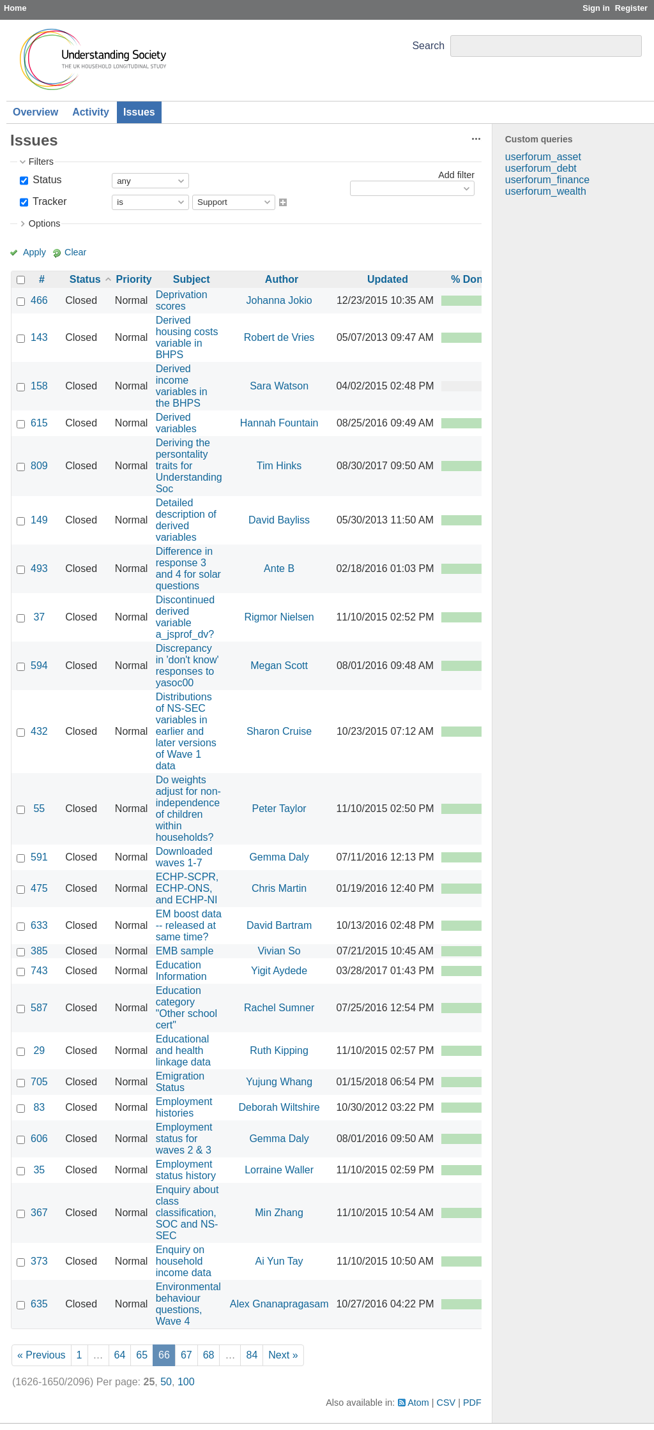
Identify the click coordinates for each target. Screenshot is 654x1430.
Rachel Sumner (279, 1007)
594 (39, 665)
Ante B (279, 568)
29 (39, 1050)
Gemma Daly (278, 857)
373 (39, 1261)
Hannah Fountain (279, 423)
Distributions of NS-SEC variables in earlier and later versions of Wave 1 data (186, 731)
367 (39, 1212)
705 (39, 1081)
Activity (90, 112)
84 (251, 1355)
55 (39, 808)
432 (39, 731)
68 (209, 1355)
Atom (418, 1402)
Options (45, 223)
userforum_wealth (545, 191)
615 (39, 423)
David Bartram (279, 925)
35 (39, 1169)
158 (39, 385)
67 (186, 1355)
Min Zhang (279, 1212)
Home (15, 8)
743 (39, 970)
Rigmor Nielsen (279, 617)
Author (281, 279)
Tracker (48, 201)
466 (39, 300)
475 (39, 888)
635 (39, 1303)
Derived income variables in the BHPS (182, 386)
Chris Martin (279, 888)
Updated (387, 279)
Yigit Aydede (279, 970)
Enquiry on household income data (183, 1261)
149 (39, 520)
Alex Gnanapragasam (279, 1303)
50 (166, 1381)
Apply (34, 252)
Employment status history (186, 1170)
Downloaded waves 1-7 (184, 857)
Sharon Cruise (279, 731)
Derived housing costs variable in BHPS (187, 337)
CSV (446, 1402)
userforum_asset (543, 156)
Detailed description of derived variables (186, 520)
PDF (472, 1402)
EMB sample (185, 950)
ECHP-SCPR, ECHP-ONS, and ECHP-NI (187, 888)
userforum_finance (547, 179)
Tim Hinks (279, 465)
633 (39, 925)
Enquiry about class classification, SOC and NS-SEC (187, 1212)
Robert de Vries (279, 337)
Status (46, 179)
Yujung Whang (279, 1081)
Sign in (596, 8)
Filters (41, 161)
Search (428, 45)
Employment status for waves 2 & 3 (184, 1138)
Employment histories (184, 1107)
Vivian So (278, 950)
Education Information (181, 971)
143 (39, 337)
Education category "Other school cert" (186, 1007)
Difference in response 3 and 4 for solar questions (188, 568)
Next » (283, 1355)
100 (186, 1381)
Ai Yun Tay (279, 1261)
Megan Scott (279, 665)
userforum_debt (541, 168)
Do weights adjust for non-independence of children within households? (188, 808)
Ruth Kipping (279, 1050)
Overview (35, 112)
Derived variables (176, 423)
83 (39, 1107)
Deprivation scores (182, 300)
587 (39, 1007)
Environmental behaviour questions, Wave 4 (188, 1304)
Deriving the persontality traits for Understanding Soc (189, 465)
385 (39, 950)
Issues (139, 112)
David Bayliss (279, 520)
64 (120, 1355)
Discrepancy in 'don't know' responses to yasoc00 (187, 665)
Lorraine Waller (279, 1169)
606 (39, 1138)
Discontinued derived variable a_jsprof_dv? (185, 617)
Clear (75, 252)
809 (39, 465)
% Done (470, 279)
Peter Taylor (279, 808)
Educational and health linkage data (183, 1050)
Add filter (456, 175)
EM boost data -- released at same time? (189, 925)
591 (39, 857)
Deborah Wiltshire (279, 1107)
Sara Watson (279, 385)
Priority (134, 279)
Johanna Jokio (279, 300)
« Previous (41, 1355)
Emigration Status (180, 1082)
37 (39, 617)
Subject (191, 279)
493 (39, 568)
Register (631, 8)
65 (142, 1355)
